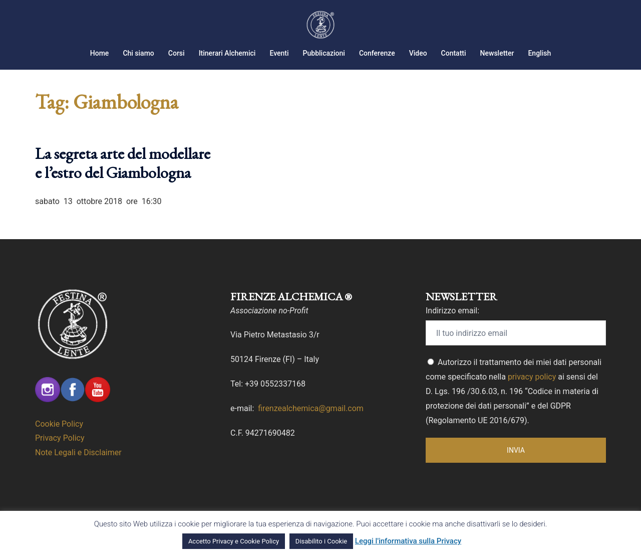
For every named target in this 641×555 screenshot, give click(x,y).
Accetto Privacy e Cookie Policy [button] (233, 541)
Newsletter (497, 53)
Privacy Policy (60, 438)
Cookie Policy (59, 424)
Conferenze (377, 53)
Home (99, 53)
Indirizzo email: (452, 310)
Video (418, 53)
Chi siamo (138, 53)
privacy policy (532, 377)
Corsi (176, 53)
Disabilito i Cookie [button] (321, 541)
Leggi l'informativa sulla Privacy (408, 540)
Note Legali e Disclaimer (78, 452)
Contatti (453, 53)
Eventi (278, 53)
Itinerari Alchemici (227, 53)
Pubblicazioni (324, 53)
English (539, 53)
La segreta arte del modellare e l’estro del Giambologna (122, 163)
